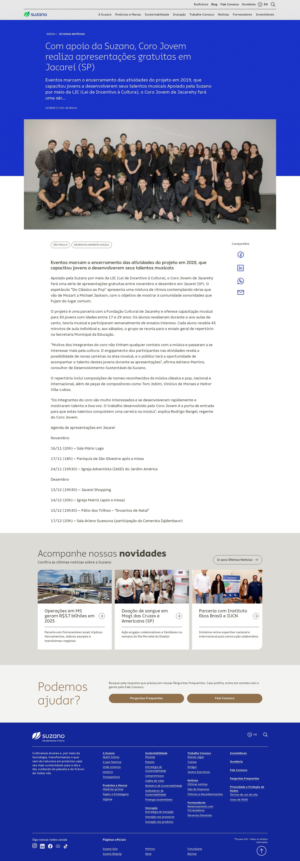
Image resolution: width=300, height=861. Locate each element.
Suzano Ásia (110, 849)
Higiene (107, 799)
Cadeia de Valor (154, 781)
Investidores (238, 753)
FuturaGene (195, 849)
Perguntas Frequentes (244, 778)
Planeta (149, 762)
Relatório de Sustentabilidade (163, 786)
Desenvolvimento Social (91, 244)
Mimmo (150, 849)
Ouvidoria (248, 4)
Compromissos (154, 776)
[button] (105, 15)
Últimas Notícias (72, 34)
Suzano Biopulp (112, 854)
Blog (214, 4)
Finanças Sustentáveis (159, 799)
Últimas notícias (198, 784)
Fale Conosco (229, 4)
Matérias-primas (113, 789)
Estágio (192, 767)
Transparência (111, 777)
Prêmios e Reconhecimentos (205, 794)
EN (266, 4)
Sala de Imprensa (198, 789)
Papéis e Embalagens (116, 794)
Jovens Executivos (199, 772)
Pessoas (150, 757)
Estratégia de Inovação (159, 812)
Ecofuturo (201, 4)
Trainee (192, 762)
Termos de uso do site (244, 794)
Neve (148, 854)
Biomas (192, 854)
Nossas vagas (196, 757)
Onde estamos (112, 767)
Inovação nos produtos (159, 822)
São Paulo (60, 244)
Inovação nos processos (159, 817)
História (108, 772)
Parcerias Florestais (200, 815)
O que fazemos (112, 762)
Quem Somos (111, 757)
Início (50, 34)
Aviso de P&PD (239, 799)
